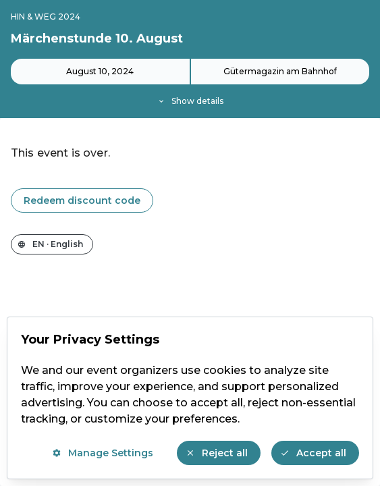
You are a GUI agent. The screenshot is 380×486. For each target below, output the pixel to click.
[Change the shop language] (52, 244)
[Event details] (190, 83)
